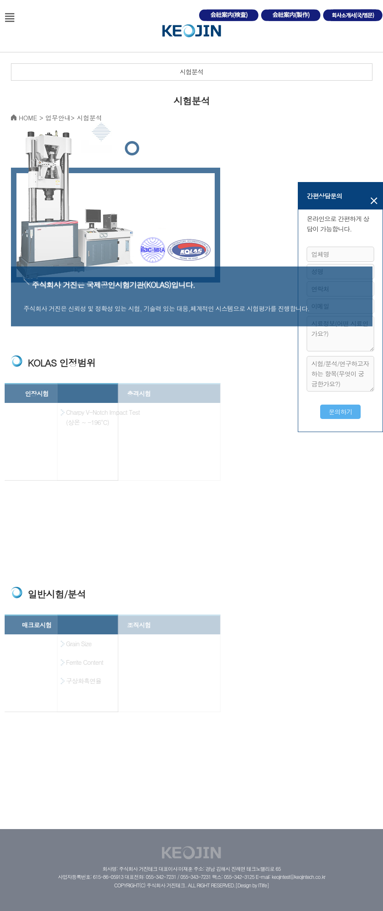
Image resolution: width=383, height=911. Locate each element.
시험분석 (191, 71)
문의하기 (340, 411)
